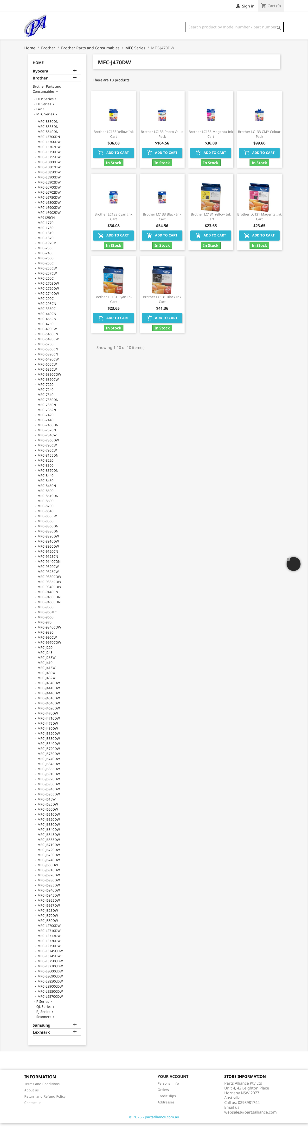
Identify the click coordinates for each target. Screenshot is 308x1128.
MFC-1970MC (48, 247)
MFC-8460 (45, 485)
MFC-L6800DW (49, 207)
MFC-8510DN (48, 500)
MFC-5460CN (48, 338)
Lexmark (41, 1037)
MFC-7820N (47, 435)
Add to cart (113, 158)
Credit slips (167, 1100)
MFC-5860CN (48, 354)
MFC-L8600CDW (50, 976)
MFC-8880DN (48, 536)
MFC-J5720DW (49, 753)
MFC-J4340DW (49, 687)
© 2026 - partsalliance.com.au (154, 1121)
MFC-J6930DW (49, 885)
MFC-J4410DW (49, 692)
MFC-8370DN (48, 475)
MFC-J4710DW (49, 723)
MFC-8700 (45, 510)
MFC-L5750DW (49, 156)
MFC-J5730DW (49, 758)
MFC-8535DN (48, 131)
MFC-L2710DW (49, 935)
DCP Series (45, 103)
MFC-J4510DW (49, 703)
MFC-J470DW (48, 718)
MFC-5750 (45, 349)
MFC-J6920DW (49, 880)
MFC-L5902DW (49, 187)
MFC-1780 (45, 232)
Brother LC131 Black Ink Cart (162, 304)
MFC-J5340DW (49, 748)
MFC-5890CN (48, 359)
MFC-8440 (45, 480)
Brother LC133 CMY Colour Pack (259, 139)
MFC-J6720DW (49, 854)
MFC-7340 (45, 399)
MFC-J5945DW (49, 794)
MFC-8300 (45, 470)
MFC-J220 (45, 652)
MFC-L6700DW (49, 192)
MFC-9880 (45, 637)
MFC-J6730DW (49, 859)
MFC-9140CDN (49, 566)
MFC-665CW (47, 369)
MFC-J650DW (48, 814)
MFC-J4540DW (49, 708)
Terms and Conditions (42, 1088)
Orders (163, 1094)
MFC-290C (46, 303)
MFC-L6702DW (49, 197)
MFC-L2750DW (49, 950)
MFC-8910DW (48, 546)
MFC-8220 (45, 465)
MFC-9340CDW (49, 591)
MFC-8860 (45, 526)
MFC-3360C (47, 313)
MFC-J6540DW (49, 834)
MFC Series (45, 119)
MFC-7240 (45, 394)
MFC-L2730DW (49, 945)
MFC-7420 (45, 419)
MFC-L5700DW (49, 146)
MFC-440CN (47, 318)
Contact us (32, 1107)
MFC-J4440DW (49, 697)
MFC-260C (46, 283)
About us (31, 1095)
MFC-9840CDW (49, 632)
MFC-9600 (45, 612)
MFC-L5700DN (49, 141)
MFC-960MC (47, 617)
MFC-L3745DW (49, 960)
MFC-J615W (47, 804)
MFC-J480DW (48, 733)
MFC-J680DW (48, 869)
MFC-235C (46, 252)
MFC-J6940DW (49, 895)
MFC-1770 (45, 227)
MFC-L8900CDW (50, 991)
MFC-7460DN (48, 429)
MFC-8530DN (48, 126)
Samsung (41, 1030)
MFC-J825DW (48, 915)
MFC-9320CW (48, 571)
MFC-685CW (47, 374)
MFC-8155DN (48, 460)
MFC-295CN (47, 308)
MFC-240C (46, 258)
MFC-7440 (45, 424)
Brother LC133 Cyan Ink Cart (113, 221)
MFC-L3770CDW (50, 971)
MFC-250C (46, 268)
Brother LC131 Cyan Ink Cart (113, 304)
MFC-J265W (47, 662)
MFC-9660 (45, 622)
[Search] (235, 27)
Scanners (43, 1021)
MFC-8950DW (48, 551)
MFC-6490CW (48, 364)
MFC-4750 (45, 328)
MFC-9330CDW (49, 581)
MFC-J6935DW (49, 890)
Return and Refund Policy (44, 1101)
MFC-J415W (47, 672)
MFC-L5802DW (49, 172)
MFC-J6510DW (49, 819)
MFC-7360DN (48, 404)
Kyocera (40, 76)
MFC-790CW (47, 450)
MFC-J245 (45, 657)
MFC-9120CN (48, 556)
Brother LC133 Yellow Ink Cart (114, 139)
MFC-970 (44, 627)
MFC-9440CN (48, 596)
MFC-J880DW (48, 925)
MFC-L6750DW (49, 202)
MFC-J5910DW (49, 778)
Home (38, 67)
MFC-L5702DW (49, 151)
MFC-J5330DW (49, 743)
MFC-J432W (47, 682)
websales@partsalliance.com (250, 1117)
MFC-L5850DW (49, 177)
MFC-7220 (45, 389)
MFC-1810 (45, 237)
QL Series (43, 1011)
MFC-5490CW (48, 343)
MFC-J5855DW (49, 773)
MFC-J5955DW (49, 799)
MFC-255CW (47, 273)
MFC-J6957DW (49, 910)
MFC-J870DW (48, 920)
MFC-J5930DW (49, 789)
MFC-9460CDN (49, 606)
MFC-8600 (45, 505)
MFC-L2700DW (49, 930)
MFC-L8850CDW (50, 986)
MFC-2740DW (48, 298)
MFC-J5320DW (49, 738)
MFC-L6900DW (49, 212)
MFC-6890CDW (49, 379)
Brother (40, 82)
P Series (42, 1006)
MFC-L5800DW (49, 166)
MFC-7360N (47, 409)
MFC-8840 (45, 515)
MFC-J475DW (48, 728)
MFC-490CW (47, 333)
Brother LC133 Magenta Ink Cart (211, 139)
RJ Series (43, 1016)
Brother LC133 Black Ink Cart (162, 221)
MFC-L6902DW (49, 217)
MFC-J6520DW (49, 824)
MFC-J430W (47, 677)
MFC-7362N (47, 414)
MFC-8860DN (48, 531)
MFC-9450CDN (49, 601)
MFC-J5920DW (49, 783)
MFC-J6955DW (49, 905)
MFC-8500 (45, 495)
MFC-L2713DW (49, 940)
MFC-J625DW (48, 809)
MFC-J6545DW (49, 839)
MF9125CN (46, 222)
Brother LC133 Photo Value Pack (162, 139)
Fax (39, 113)
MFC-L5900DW (49, 182)
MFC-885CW (47, 520)
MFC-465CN (47, 323)
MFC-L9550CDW (50, 996)
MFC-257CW (47, 278)
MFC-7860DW (48, 445)
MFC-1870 (45, 242)
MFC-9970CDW (49, 647)
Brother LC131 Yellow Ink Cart (211, 221)
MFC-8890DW (48, 541)
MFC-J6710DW (49, 849)
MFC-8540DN (48, 136)
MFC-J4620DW (49, 713)
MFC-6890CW (48, 384)
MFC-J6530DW (49, 829)
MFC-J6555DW (49, 844)
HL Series (43, 108)
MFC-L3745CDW (50, 955)
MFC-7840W (47, 440)
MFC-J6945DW (49, 900)
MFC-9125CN (48, 561)
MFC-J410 (45, 667)
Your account (173, 1081)
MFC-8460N (47, 490)
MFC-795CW (47, 455)
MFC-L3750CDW (50, 966)
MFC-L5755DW (49, 161)
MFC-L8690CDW (50, 981)
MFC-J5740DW (49, 763)
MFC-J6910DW (49, 874)
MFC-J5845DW (49, 768)
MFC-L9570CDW (50, 1001)
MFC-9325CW (48, 576)
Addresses (166, 1107)
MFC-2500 (45, 263)
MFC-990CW (47, 642)
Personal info (168, 1088)
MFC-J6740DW (49, 864)
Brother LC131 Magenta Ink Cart (259, 221)
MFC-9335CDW (49, 586)
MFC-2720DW (48, 293)
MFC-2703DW (48, 288)
